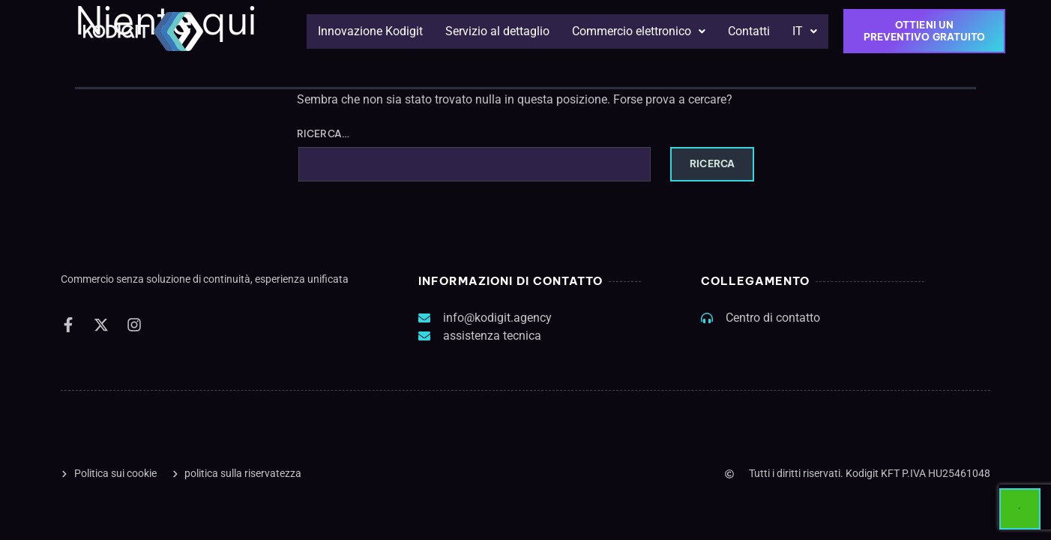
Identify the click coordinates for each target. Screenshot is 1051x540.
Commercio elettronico (638, 31)
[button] (639, 31)
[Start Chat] (1020, 509)
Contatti (749, 31)
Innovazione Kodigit (370, 31)
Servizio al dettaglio (497, 31)
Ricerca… (323, 134)
